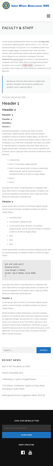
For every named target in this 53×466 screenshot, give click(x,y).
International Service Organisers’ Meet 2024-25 (23, 395)
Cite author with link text (11, 97)
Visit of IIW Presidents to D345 (16, 366)
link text (33, 53)
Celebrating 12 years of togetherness (19, 379)
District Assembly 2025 (12, 372)
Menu (48, 16)
